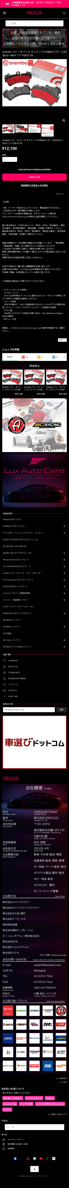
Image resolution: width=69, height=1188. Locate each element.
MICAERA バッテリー (12, 620)
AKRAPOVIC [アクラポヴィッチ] (17, 553)
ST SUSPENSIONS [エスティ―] (17, 566)
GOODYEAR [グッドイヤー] (15, 586)
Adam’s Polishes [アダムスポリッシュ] (20, 539)
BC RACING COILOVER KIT (15, 546)
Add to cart (34, 177)
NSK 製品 (7, 633)
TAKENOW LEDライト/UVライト (17, 613)
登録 (61, 710)
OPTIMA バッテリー (12, 627)
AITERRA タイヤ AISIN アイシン (17, 647)
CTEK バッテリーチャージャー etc (18, 606)
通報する (62, 340)
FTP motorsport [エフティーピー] (18, 580)
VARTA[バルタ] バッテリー (14, 526)
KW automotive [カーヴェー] (15, 560)
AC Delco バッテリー (12, 640)
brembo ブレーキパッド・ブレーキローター (22, 573)
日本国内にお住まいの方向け (34, 185)
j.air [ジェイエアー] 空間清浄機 (16, 593)
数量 (4, 155)
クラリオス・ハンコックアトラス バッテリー (24, 533)
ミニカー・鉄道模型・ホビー (16, 600)
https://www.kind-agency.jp (14, 216)
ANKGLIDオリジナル (12, 519)
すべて (9, 357)
